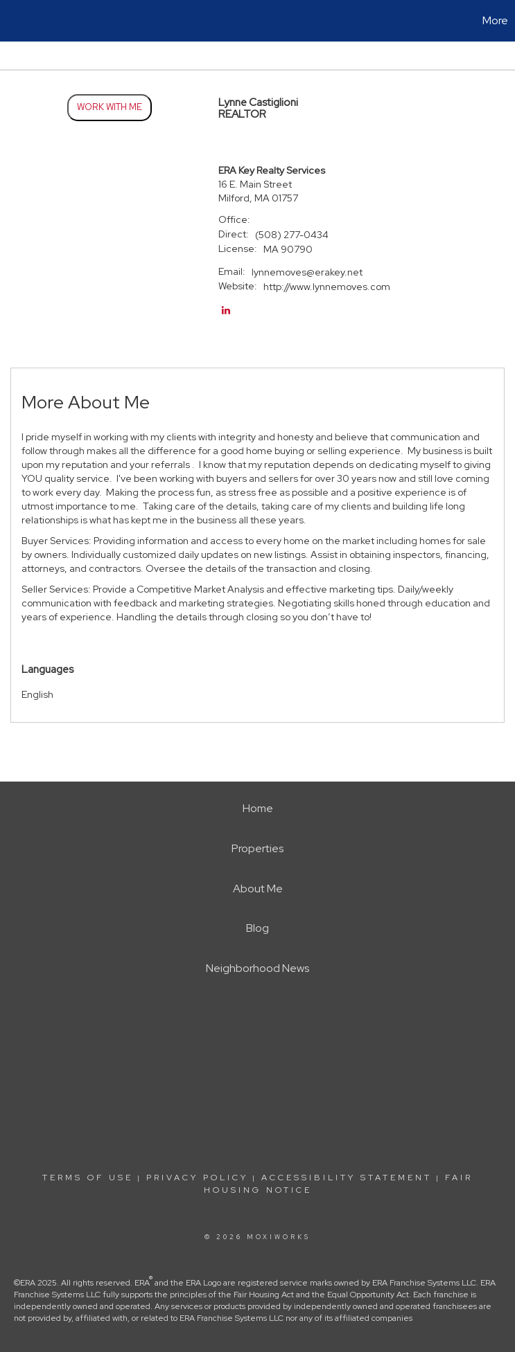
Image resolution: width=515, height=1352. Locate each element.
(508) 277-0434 (292, 234)
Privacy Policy (197, 1177)
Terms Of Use (87, 1177)
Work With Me (109, 107)
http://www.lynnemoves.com (326, 286)
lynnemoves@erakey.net (307, 272)
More (495, 20)
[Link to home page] (17, 21)
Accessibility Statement (346, 1177)
